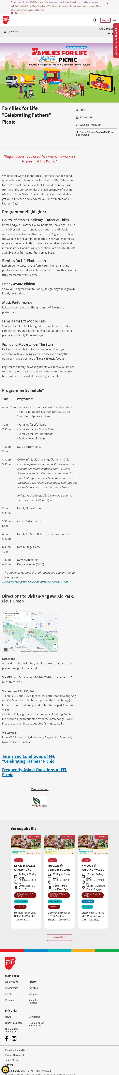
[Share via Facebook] (109, 33)
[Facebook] (7, 1038)
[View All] (59, 937)
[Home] (5, 31)
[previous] (12, 12)
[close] (107, 3)
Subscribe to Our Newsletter (116, 40)
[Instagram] (14, 1038)
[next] (16, 12)
